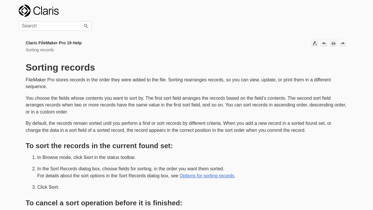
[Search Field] (317, 10)
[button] (349, 10)
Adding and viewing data (49, 50)
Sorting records (49, 68)
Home (24, 31)
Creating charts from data (49, 165)
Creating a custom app (49, 116)
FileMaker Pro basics (49, 40)
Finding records (49, 59)
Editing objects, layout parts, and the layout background (49, 153)
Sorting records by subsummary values (46, 88)
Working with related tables (49, 125)
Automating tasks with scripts (49, 175)
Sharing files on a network (49, 193)
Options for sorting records (52, 77)
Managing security (49, 184)
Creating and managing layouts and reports (49, 138)
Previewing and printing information (49, 103)
